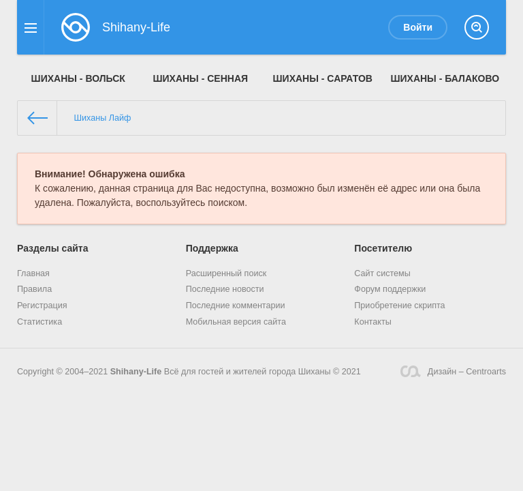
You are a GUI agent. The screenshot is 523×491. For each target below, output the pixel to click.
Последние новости (225, 289)
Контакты (372, 322)
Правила (34, 289)
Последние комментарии (235, 305)
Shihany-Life (136, 371)
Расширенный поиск (226, 273)
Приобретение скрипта (399, 305)
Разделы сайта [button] (52, 248)
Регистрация (42, 305)
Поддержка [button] (212, 248)
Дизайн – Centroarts (453, 371)
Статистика (39, 322)
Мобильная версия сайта (236, 322)
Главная (33, 273)
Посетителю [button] (383, 248)
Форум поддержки (390, 289)
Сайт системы (382, 273)
